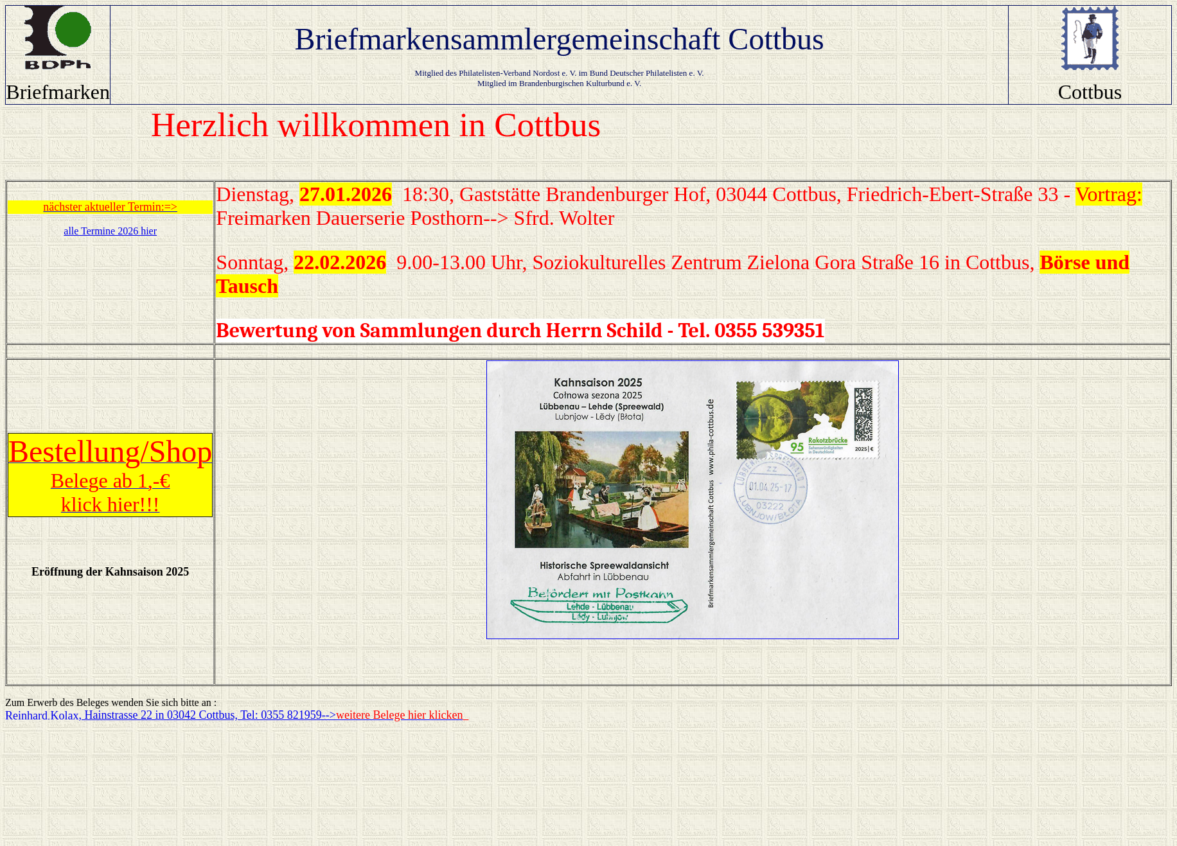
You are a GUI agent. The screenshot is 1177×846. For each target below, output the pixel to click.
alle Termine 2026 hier (110, 230)
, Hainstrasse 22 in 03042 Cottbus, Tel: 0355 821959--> (270, 715)
